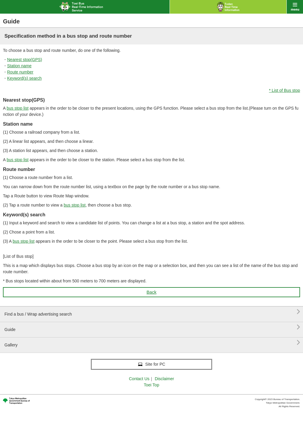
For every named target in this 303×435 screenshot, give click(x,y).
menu (295, 7)
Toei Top (151, 385)
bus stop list (17, 108)
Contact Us (139, 378)
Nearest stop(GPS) (24, 59)
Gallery (152, 343)
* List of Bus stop (284, 90)
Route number (20, 72)
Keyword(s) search (24, 78)
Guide (152, 327)
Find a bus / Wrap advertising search (152, 312)
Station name (19, 65)
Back (151, 292)
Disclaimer (164, 378)
